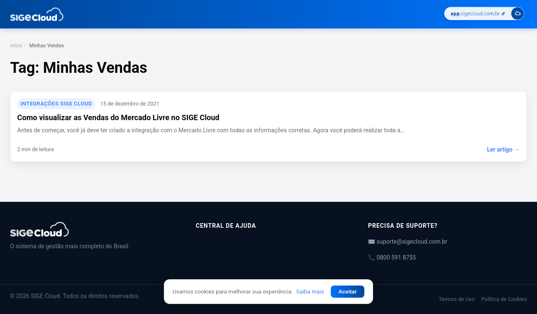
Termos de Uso (456, 299)
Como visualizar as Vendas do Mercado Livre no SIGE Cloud (118, 117)
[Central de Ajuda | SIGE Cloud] (93, 229)
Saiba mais (310, 291)
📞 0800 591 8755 (392, 257)
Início (16, 46)
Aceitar (347, 291)
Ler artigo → (503, 149)
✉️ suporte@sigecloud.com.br (407, 241)
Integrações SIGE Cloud (56, 103)
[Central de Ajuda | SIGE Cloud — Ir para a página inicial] (36, 14)
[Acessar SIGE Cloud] (484, 14)
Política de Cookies (504, 299)
